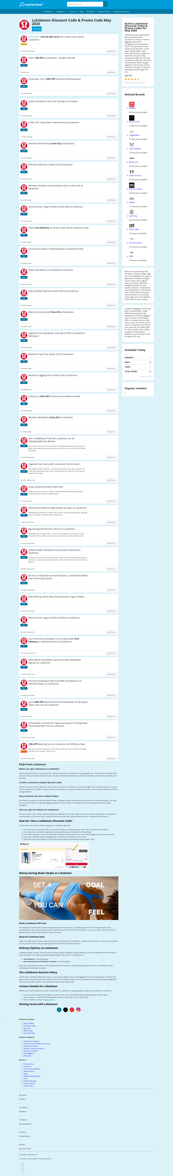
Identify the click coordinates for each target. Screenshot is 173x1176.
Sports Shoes (134, 121)
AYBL (131, 256)
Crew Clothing (135, 148)
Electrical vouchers (31, 1051)
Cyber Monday (29, 1033)
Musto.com (133, 162)
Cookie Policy (29, 1086)
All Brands (27, 1056)
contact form (49, 1000)
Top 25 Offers (29, 1023)
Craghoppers (134, 135)
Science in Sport (135, 189)
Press (26, 1078)
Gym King (133, 216)
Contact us (28, 1066)
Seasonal (72, 11)
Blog (81, 11)
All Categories (29, 1053)
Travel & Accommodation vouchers (37, 1044)
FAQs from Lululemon (32, 764)
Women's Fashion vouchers (34, 1048)
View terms (111, 51)
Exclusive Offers (104, 11)
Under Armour (135, 175)
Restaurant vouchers (121, 11)
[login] (132, 79)
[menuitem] (48, 11)
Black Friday (28, 1031)
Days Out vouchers (31, 1046)
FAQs (25, 1074)
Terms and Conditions (32, 1069)
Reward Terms (29, 1071)
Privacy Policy (29, 1064)
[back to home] (31, 4)
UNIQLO (132, 108)
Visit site (129, 75)
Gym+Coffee (134, 229)
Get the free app (30, 1081)
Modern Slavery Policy (32, 1076)
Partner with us (29, 1083)
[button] (48, 11)
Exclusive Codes (30, 1026)
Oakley (132, 202)
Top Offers (90, 11)
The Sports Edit (135, 243)
